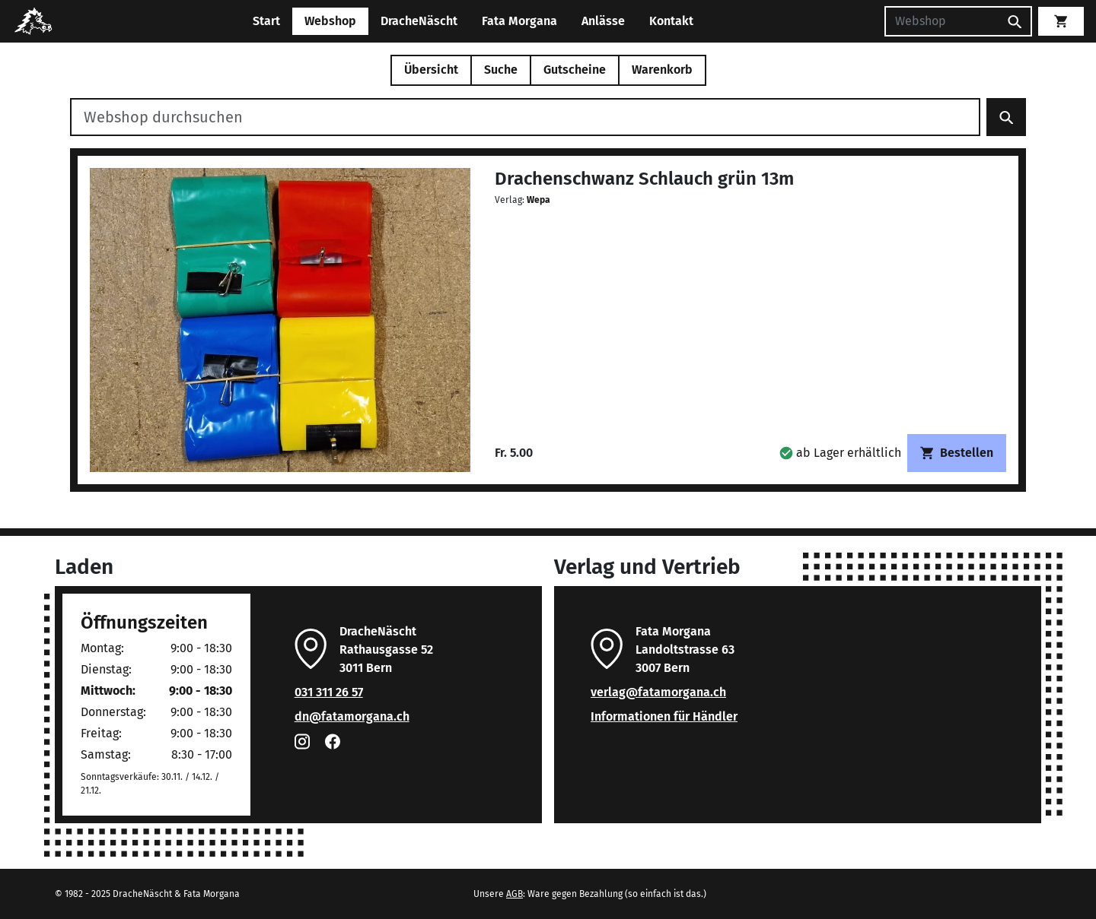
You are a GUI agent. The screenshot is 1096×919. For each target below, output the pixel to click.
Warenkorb (662, 69)
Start (266, 21)
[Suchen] (941, 21)
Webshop (330, 21)
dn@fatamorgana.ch (352, 716)
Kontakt (671, 21)
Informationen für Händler (664, 716)
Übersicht (431, 69)
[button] (840, 452)
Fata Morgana (519, 21)
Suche (501, 69)
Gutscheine (574, 69)
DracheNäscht (419, 21)
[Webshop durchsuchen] (525, 117)
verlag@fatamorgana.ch (658, 692)
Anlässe (603, 21)
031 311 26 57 (329, 692)
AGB (514, 894)
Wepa (538, 200)
